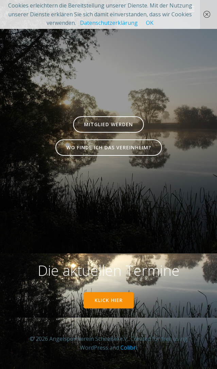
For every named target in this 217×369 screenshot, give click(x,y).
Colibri (128, 347)
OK (149, 23)
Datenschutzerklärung (109, 23)
